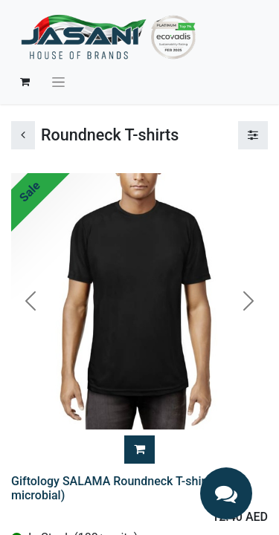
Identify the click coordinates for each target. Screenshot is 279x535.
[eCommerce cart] (24, 81)
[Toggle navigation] (58, 82)
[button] (139, 449)
